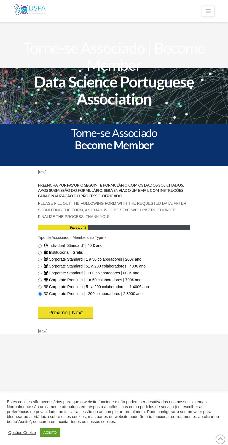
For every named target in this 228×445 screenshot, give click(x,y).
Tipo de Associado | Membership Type (72, 237)
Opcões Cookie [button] (22, 432)
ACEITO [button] (50, 432)
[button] (208, 11)
